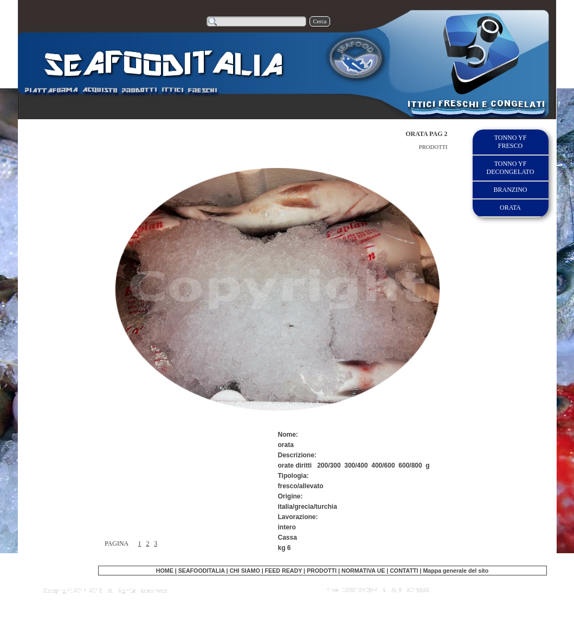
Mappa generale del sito (455, 570)
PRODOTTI (322, 570)
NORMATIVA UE (363, 570)
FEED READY (284, 570)
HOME (164, 570)
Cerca (320, 21)
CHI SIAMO (244, 570)
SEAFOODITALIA (201, 570)
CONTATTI (404, 570)
